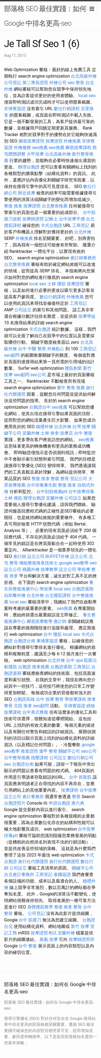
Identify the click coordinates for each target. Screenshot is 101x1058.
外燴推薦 (72, 141)
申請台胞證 (59, 803)
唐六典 (77, 803)
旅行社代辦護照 (33, 861)
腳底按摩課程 (78, 147)
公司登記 (12, 82)
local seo (87, 95)
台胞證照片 (15, 803)
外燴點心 (55, 348)
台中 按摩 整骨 (50, 699)
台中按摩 (88, 790)
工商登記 (80, 225)
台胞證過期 (82, 588)
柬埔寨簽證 (47, 640)
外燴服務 (22, 147)
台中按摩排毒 (81, 491)
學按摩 (83, 569)
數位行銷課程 (67, 108)
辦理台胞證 (29, 167)
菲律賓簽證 (15, 108)
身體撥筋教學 (40, 907)
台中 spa (74, 660)
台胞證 (24, 666)
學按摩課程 (75, 699)
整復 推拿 (13, 206)
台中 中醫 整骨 (32, 348)
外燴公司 (58, 82)
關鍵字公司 (69, 751)
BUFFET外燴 (57, 556)
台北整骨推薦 (55, 206)
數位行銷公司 (80, 757)
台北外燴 (82, 231)
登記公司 (78, 478)
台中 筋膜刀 (30, 920)
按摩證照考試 (44, 932)
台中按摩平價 (72, 218)
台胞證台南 (24, 640)
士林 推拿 (50, 433)
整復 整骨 (60, 478)
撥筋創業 (73, 368)
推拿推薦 (40, 666)
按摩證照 (54, 141)
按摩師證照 (33, 218)
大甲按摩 (35, 154)
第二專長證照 (35, 82)
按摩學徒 (87, 316)
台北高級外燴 (84, 76)
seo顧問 (12, 355)
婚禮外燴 (44, 426)
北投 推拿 (23, 705)
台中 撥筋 (52, 634)
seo (71, 82)
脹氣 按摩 (49, 939)
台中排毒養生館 (42, 485)
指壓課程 (39, 757)
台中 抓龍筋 (80, 777)
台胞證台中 (40, 407)
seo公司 (38, 374)
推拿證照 (29, 751)
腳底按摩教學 (40, 621)
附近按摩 (26, 193)
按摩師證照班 (82, 939)
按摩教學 (49, 569)
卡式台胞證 (51, 225)
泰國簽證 (62, 874)
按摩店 (66, 433)
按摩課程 (69, 790)
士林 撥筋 (56, 283)
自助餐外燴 (15, 595)
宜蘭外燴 (31, 433)
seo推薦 (40, 147)
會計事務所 (33, 796)
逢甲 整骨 (48, 751)
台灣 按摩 (81, 426)
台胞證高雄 (24, 699)
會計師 (19, 556)
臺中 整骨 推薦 (71, 387)
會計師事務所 (83, 257)
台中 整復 (83, 433)
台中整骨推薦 (17, 757)
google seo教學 (74, 563)
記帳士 (51, 218)
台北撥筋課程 (58, 595)
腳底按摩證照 (31, 141)
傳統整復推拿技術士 (38, 563)
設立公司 (35, 556)
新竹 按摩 (80, 926)
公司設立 (23, 309)
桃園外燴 (31, 569)
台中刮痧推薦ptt (51, 491)
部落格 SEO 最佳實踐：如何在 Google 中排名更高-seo (48, 16)
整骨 (80, 82)
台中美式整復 (35, 712)
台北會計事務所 (19, 874)
